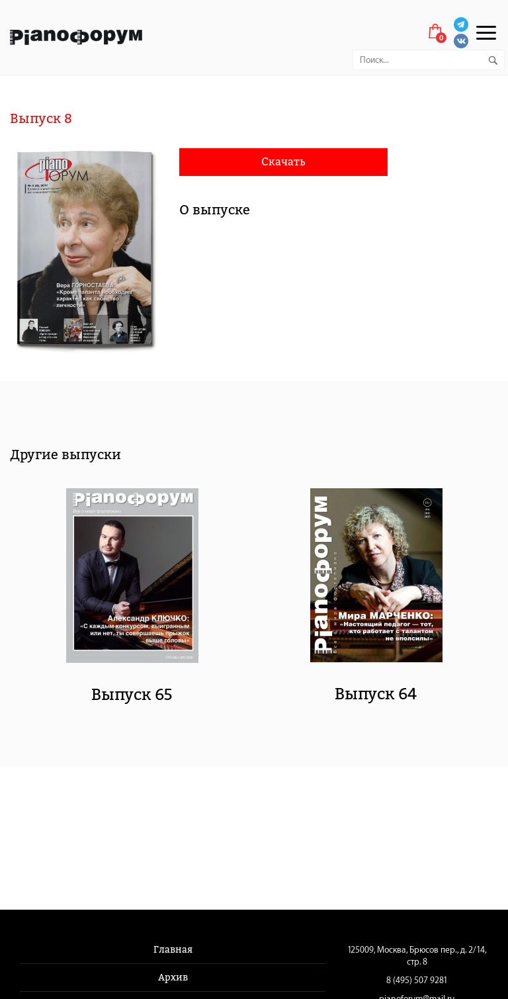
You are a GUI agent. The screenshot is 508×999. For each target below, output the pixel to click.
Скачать (283, 161)
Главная (172, 949)
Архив (173, 977)
